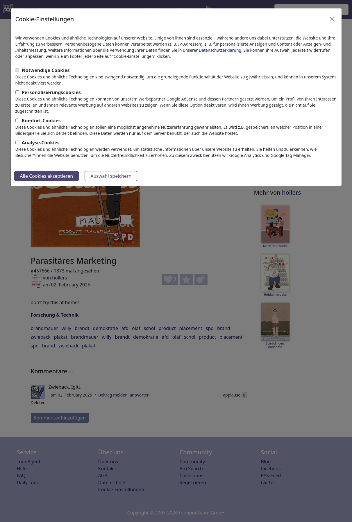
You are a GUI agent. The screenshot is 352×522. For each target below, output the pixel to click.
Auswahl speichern (110, 176)
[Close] (332, 19)
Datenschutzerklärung (220, 50)
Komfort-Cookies (41, 120)
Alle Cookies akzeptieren (46, 176)
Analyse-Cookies (41, 142)
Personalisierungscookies (51, 92)
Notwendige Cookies (46, 70)
